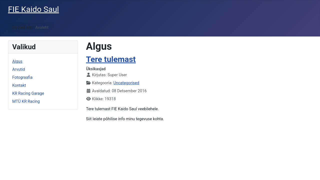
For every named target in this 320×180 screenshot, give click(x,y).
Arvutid (18, 69)
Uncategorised (126, 82)
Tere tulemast (111, 59)
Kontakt (19, 85)
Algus (17, 61)
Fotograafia (22, 77)
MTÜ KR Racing (26, 101)
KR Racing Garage (28, 93)
